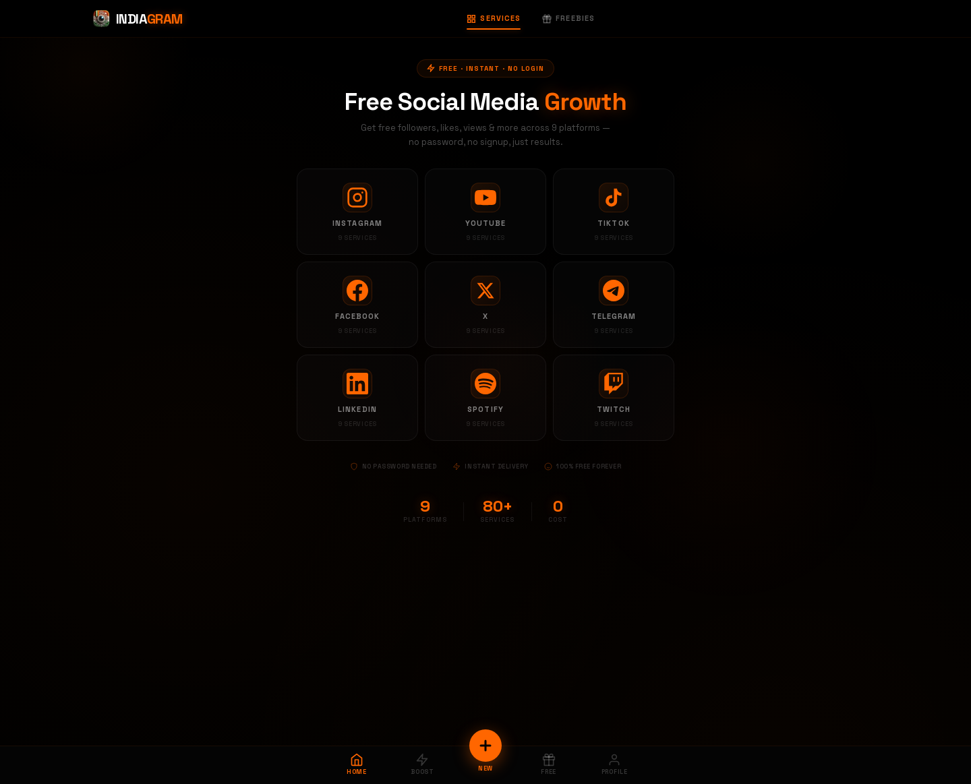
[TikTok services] (613, 212)
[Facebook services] (357, 305)
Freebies (568, 18)
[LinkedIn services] (357, 398)
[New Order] (485, 745)
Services (494, 18)
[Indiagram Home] (137, 19)
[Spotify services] (485, 398)
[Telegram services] (613, 305)
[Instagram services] (357, 212)
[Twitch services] (613, 398)
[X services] (485, 305)
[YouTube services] (485, 212)
